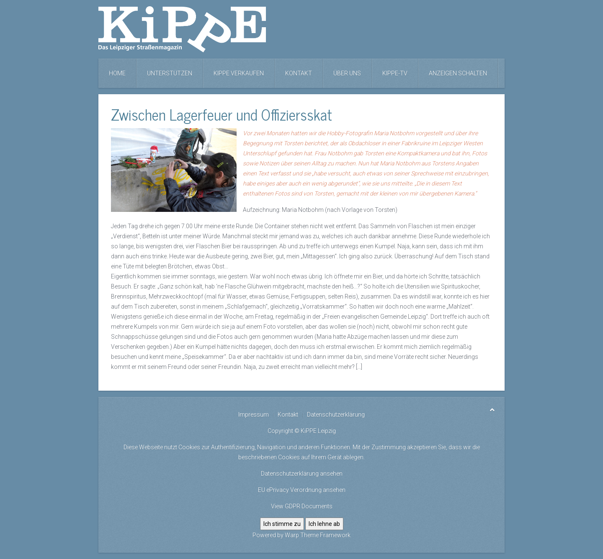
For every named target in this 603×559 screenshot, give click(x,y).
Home (117, 73)
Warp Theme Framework (317, 535)
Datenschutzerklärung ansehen (302, 473)
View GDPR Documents (301, 506)
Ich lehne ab (324, 523)
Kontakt (298, 73)
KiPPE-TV (394, 73)
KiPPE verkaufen (239, 73)
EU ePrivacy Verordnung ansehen (301, 490)
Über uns (347, 73)
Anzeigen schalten (458, 73)
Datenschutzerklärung (336, 414)
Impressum (253, 414)
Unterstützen (169, 73)
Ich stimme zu (282, 523)
